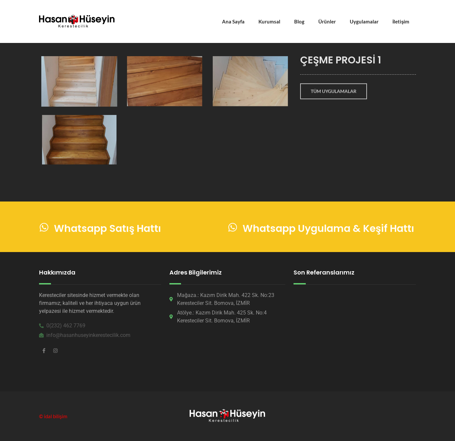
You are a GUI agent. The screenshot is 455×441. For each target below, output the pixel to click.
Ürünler (327, 21)
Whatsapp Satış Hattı (107, 230)
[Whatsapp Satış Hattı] (44, 229)
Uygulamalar (364, 21)
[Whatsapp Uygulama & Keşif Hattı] (233, 229)
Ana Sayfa (233, 21)
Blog (299, 21)
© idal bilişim (53, 416)
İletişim (401, 21)
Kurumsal (269, 21)
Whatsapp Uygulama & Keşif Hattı (328, 230)
